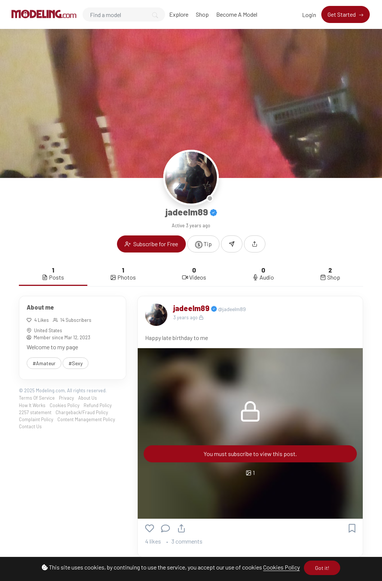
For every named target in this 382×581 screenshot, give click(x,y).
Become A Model (236, 14)
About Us (87, 398)
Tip (203, 244)
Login (309, 14)
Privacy (66, 398)
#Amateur (44, 363)
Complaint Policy (36, 419)
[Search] (123, 14)
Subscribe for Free (151, 243)
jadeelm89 (192, 308)
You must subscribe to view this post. (250, 453)
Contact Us (30, 426)
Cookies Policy (281, 567)
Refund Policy (98, 405)
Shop (202, 14)
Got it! (322, 568)
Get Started (342, 14)
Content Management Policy (86, 419)
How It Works (32, 405)
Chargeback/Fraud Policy (82, 412)
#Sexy (75, 363)
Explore (178, 14)
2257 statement (35, 412)
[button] (254, 243)
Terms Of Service (37, 398)
